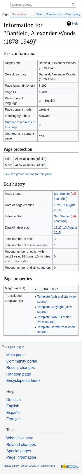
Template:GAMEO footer (54, 317)
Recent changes (20, 367)
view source (46, 322)
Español (13, 412)
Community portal (21, 361)
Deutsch (13, 399)
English (10, 347)
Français (13, 419)
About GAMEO (29, 465)
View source (54, 14)
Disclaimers (48, 465)
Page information (21, 457)
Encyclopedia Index (23, 380)
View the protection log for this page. (28, 174)
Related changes (21, 444)
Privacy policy (11, 465)
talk (74, 193)
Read (39, 14)
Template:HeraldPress (52, 327)
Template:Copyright (50, 307)
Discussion (19, 14)
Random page (18, 374)
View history (72, 14)
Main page (15, 355)
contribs (61, 198)
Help (75, 23)
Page (5, 14)
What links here (19, 438)
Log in (20, 347)
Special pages (18, 451)
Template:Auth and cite (52, 296)
